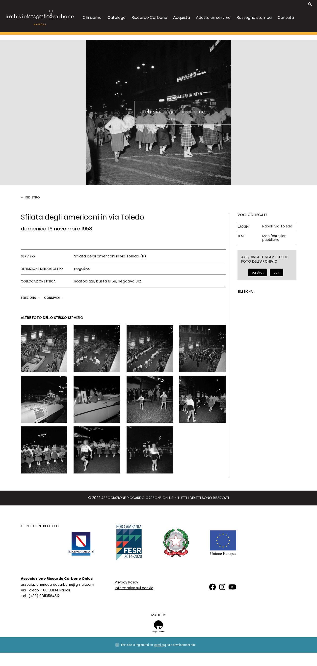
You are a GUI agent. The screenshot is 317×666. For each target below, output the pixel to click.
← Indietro (30, 197)
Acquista (181, 17)
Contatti (286, 17)
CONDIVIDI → (53, 298)
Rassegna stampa (254, 17)
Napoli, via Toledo (277, 226)
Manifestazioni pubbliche (274, 238)
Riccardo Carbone (149, 17)
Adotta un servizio (213, 17)
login (276, 272)
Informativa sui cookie (134, 587)
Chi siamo (92, 17)
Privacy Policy (126, 582)
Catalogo (116, 17)
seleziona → (30, 298)
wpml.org (160, 645)
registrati (257, 272)
